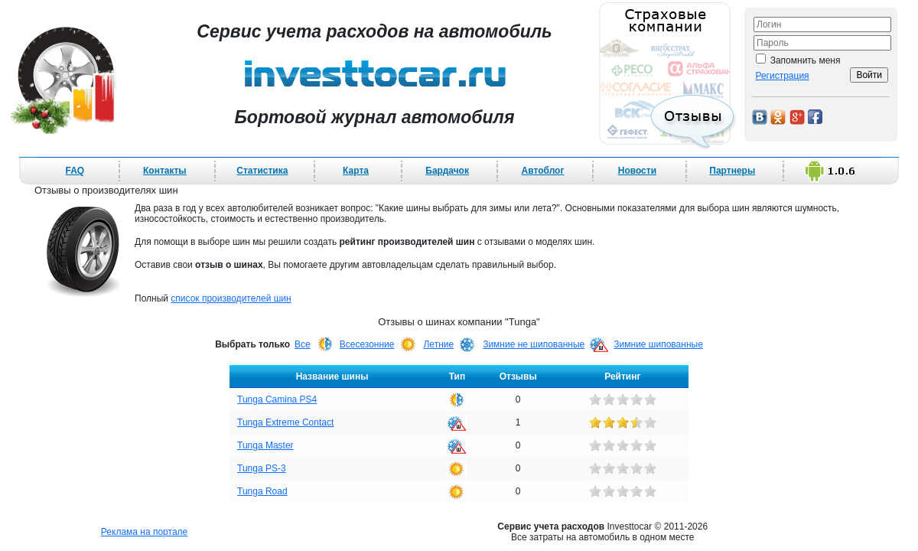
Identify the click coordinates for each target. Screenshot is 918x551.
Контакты (165, 170)
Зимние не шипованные (533, 344)
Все (303, 344)
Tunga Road (262, 491)
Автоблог (543, 170)
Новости (637, 170)
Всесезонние (367, 344)
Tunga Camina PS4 (277, 399)
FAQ (75, 170)
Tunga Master (265, 445)
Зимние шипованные (658, 344)
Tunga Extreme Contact (285, 422)
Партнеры (732, 170)
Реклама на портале (144, 532)
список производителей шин (231, 298)
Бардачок (447, 170)
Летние (438, 344)
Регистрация (782, 75)
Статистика (262, 170)
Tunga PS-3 (261, 468)
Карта (356, 170)
